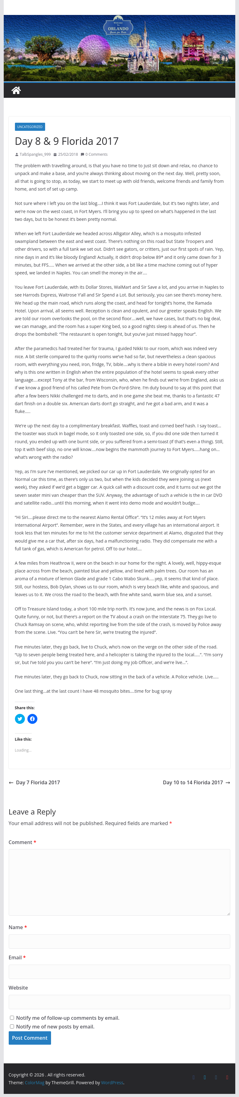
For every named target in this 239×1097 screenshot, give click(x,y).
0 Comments (94, 154)
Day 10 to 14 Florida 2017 (196, 782)
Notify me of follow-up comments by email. (68, 1017)
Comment (22, 842)
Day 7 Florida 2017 (34, 782)
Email (17, 957)
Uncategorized (30, 127)
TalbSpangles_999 (35, 154)
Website (18, 987)
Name (18, 927)
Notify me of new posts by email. (55, 1026)
